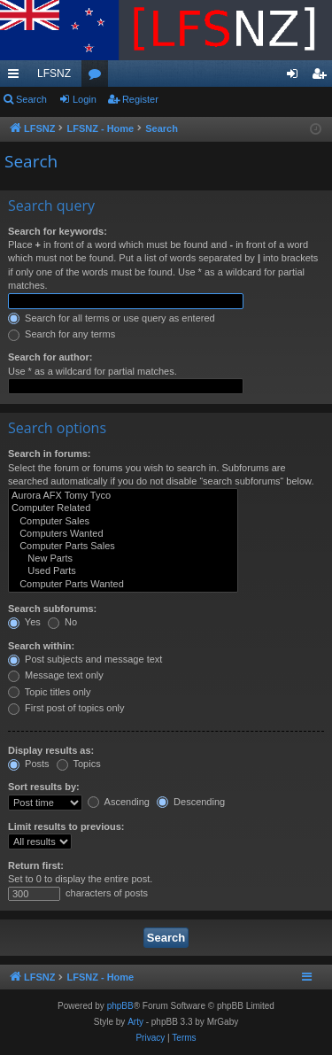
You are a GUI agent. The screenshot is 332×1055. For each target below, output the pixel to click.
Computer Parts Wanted (123, 584)
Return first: (36, 865)
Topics (79, 763)
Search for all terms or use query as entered (111, 318)
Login (85, 99)
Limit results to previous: (66, 826)
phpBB (120, 1006)
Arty (135, 1022)
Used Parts (123, 571)
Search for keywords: (57, 231)
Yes (24, 622)
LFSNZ (54, 73)
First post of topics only (66, 707)
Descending (191, 801)
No (62, 622)
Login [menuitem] (296, 77)
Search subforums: (52, 608)
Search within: (41, 645)
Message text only (56, 675)
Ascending (119, 801)
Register (140, 99)
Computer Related (123, 508)
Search (31, 99)
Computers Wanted (123, 534)
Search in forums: (49, 453)
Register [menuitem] (322, 77)
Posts (29, 763)
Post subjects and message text (85, 659)
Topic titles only (49, 692)
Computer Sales (123, 522)
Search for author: (50, 357)
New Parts (123, 559)
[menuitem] (150, 1038)
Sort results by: (44, 786)
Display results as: (51, 750)
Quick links (17, 77)
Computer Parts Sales (123, 546)
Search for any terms (61, 334)
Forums (98, 77)
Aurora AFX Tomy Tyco (123, 496)
